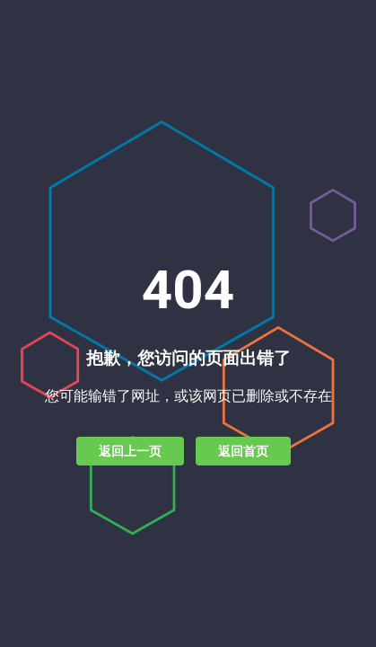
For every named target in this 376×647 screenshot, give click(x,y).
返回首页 (243, 451)
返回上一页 (130, 451)
